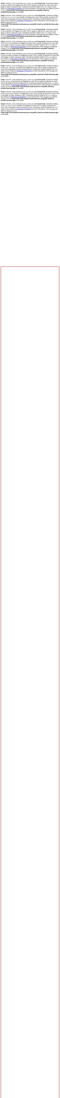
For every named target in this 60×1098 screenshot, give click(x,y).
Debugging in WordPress (15, 8)
